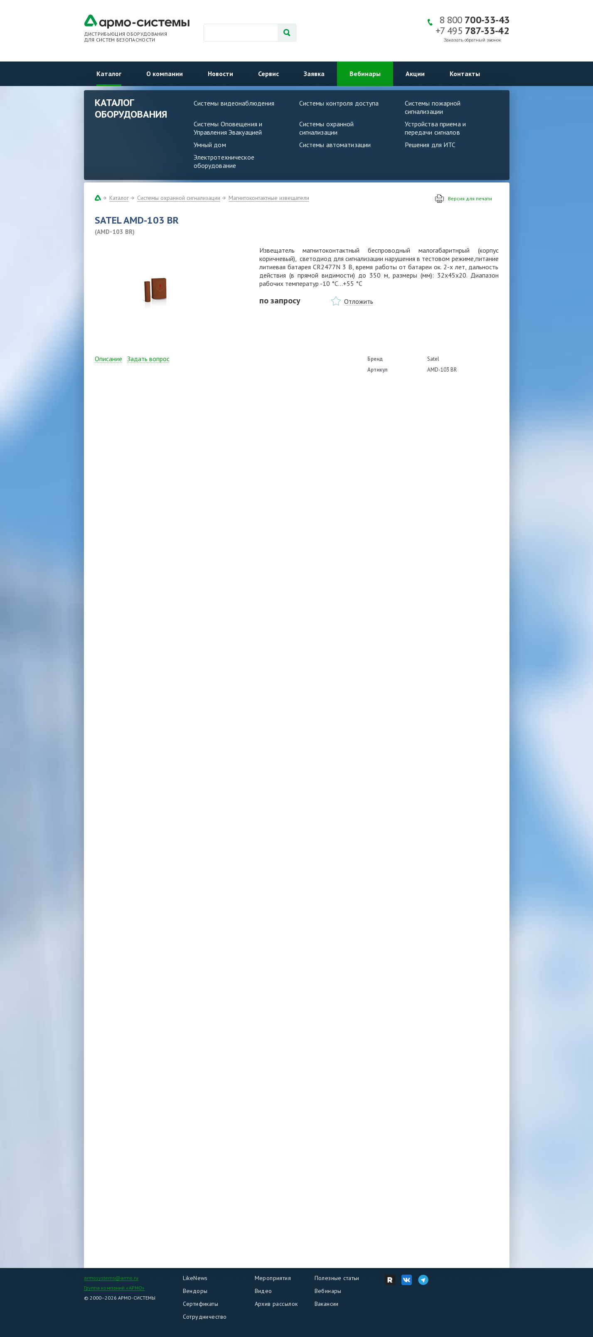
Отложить (358, 301)
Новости (220, 73)
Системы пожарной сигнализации (433, 107)
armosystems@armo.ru (111, 1278)
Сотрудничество (205, 1316)
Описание (108, 359)
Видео (263, 1291)
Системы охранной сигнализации (326, 128)
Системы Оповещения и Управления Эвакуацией (228, 128)
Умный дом (210, 144)
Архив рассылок (276, 1303)
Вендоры (195, 1291)
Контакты (465, 73)
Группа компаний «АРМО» (114, 1288)
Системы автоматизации (335, 144)
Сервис (268, 73)
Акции (415, 73)
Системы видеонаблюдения (234, 103)
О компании (164, 73)
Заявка (314, 73)
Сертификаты (201, 1303)
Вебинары (365, 73)
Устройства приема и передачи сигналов (435, 128)
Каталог (108, 73)
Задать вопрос (148, 359)
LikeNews (195, 1278)
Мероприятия (273, 1278)
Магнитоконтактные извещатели (269, 198)
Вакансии (327, 1303)
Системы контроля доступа (339, 103)
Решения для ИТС (430, 144)
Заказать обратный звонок (472, 40)
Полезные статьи (337, 1278)
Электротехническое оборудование (224, 161)
